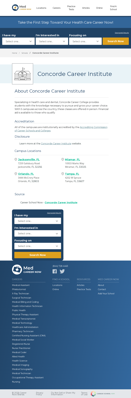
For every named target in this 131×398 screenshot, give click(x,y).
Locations (41, 8)
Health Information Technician (27, 306)
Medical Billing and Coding (25, 302)
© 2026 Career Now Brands (19, 393)
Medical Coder (19, 352)
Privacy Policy (39, 393)
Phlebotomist (19, 289)
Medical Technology (22, 323)
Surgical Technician (21, 297)
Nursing (16, 381)
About (101, 285)
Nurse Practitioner (21, 348)
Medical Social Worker (23, 339)
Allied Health (18, 356)
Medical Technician (21, 373)
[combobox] (18, 41)
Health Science (19, 360)
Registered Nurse (21, 344)
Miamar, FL (72, 159)
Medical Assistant (21, 285)
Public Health (19, 310)
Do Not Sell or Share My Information (63, 393)
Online (99, 8)
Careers (56, 8)
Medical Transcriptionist (23, 318)
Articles (86, 8)
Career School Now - (48, 202)
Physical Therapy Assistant (25, 314)
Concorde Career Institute (56, 143)
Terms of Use (84, 393)
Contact (102, 289)
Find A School (113, 8)
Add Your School (106, 293)
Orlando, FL (26, 174)
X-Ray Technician (20, 293)
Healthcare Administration (25, 327)
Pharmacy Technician (23, 331)
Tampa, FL (72, 174)
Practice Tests (71, 8)
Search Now (116, 41)
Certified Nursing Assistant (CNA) (28, 335)
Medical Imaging (20, 365)
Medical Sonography (22, 369)
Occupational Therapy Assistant (28, 377)
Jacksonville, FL (29, 159)
